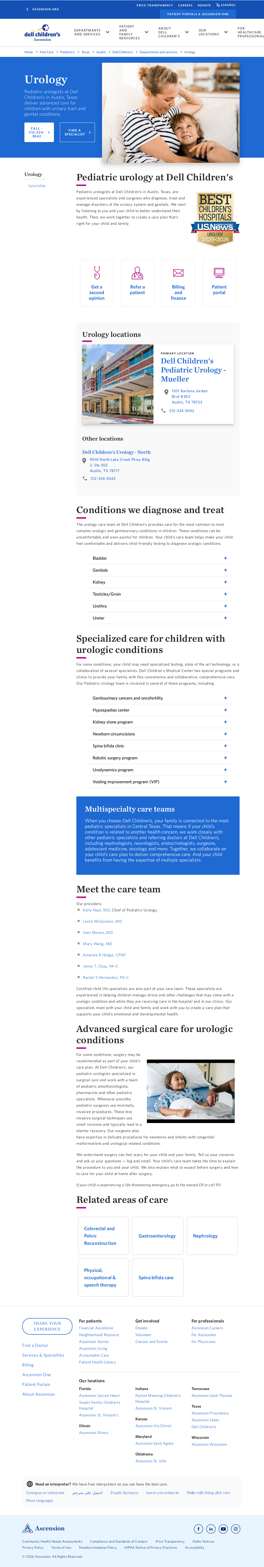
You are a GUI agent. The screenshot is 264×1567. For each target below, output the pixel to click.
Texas (85, 52)
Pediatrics (67, 52)
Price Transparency (155, 5)
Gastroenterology (157, 1236)
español (228, 5)
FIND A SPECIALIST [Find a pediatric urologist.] (75, 132)
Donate (204, 5)
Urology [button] (33, 174)
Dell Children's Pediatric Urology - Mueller (193, 369)
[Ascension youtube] (223, 1529)
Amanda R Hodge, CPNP (104, 954)
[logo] (42, 32)
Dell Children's (122, 52)
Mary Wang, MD (97, 943)
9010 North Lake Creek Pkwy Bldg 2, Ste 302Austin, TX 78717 (120, 465)
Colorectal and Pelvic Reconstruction (100, 1235)
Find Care (46, 52)
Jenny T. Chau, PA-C (100, 966)
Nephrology (205, 1236)
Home (28, 52)
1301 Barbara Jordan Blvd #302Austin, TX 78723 (190, 396)
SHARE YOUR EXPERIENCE (47, 1326)
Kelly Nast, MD (96, 909)
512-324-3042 (181, 410)
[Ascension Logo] (43, 1531)
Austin (101, 52)
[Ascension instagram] (235, 1529)
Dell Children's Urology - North (116, 452)
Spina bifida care (156, 1277)
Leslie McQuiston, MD (102, 921)
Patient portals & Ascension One (198, 14)
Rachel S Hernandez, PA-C (106, 977)
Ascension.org (45, 9)
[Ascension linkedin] (211, 1529)
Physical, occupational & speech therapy (100, 1277)
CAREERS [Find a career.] (185, 5)
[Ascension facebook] (198, 1529)
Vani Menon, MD (98, 932)
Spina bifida (37, 186)
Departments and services (158, 52)
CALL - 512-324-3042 (36, 132)
